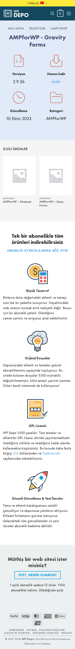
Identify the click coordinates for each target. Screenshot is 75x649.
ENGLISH (66, 633)
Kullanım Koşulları (52, 630)
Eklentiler (37, 28)
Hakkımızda (16, 630)
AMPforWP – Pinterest (17, 202)
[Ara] (52, 13)
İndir (56, 81)
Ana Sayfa (16, 28)
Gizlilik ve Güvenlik (17, 633)
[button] (60, 13)
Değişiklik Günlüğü (46, 633)
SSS (16, 453)
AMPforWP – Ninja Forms (51, 203)
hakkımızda (51, 453)
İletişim (32, 630)
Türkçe (37, 3)
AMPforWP (59, 28)
